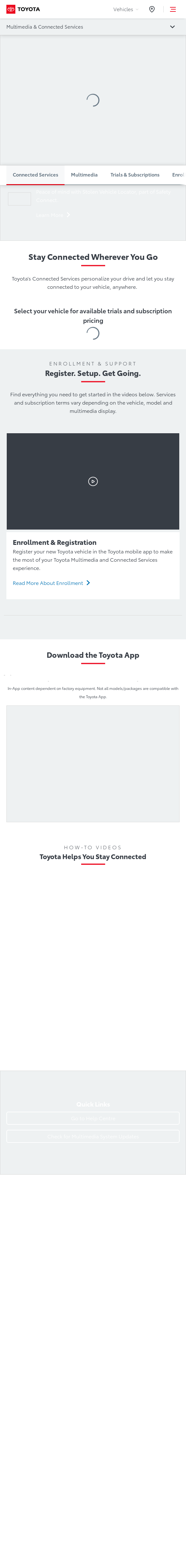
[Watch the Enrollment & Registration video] (93, 481)
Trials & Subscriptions (135, 175)
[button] (173, 9)
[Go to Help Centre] (93, 1118)
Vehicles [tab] (125, 9)
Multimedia (84, 175)
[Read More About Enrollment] (52, 583)
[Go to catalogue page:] (93, 26)
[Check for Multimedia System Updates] (93, 1136)
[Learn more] (53, 215)
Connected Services (35, 175)
